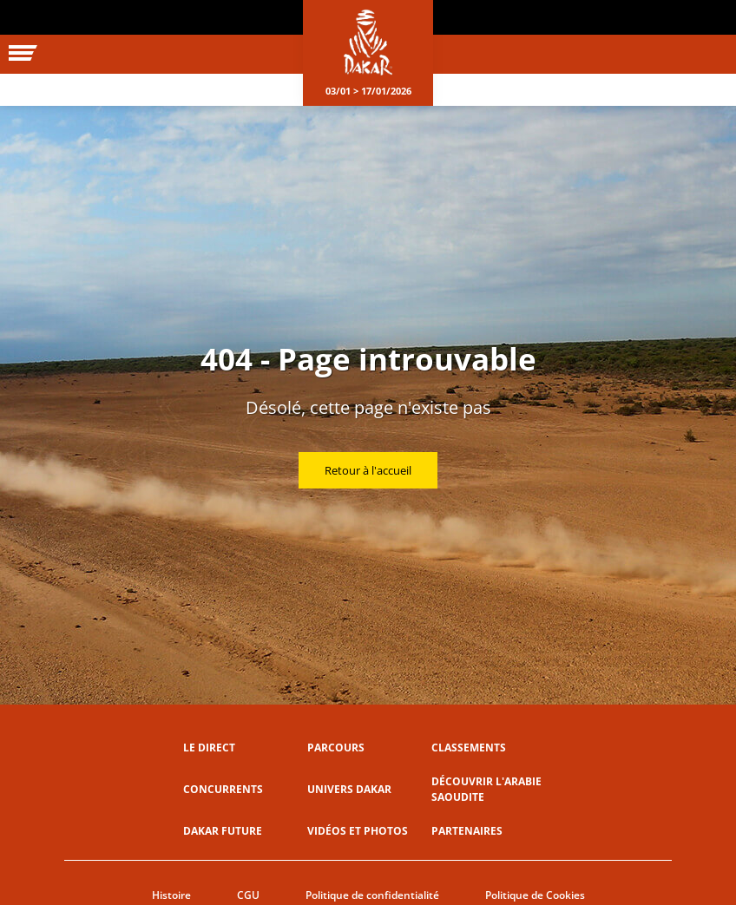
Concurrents (223, 789)
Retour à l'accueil (368, 470)
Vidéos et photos (357, 830)
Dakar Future (222, 830)
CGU (248, 895)
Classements (468, 747)
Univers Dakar (349, 789)
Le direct (209, 747)
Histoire (171, 895)
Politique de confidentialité (372, 895)
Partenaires (467, 830)
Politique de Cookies (535, 895)
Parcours (336, 747)
